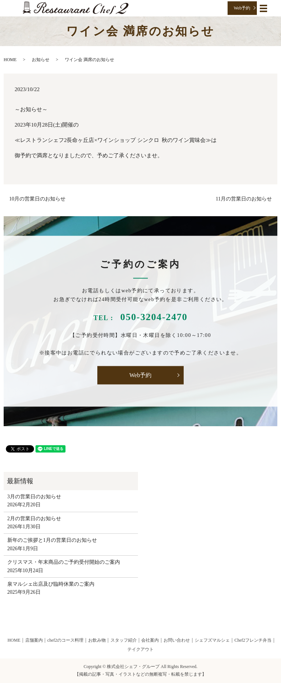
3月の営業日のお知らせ (34, 496)
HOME (10, 59)
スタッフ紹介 (123, 640)
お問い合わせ (177, 640)
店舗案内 (34, 640)
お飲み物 (97, 640)
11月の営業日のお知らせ (244, 199)
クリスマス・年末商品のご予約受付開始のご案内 (63, 562)
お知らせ (40, 59)
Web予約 (242, 8)
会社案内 (150, 640)
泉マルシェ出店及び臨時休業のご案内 (50, 584)
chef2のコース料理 (65, 640)
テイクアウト (140, 649)
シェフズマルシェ (212, 640)
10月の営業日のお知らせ (37, 199)
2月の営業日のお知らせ (34, 518)
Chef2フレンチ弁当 (253, 640)
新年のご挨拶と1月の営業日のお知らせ (52, 540)
